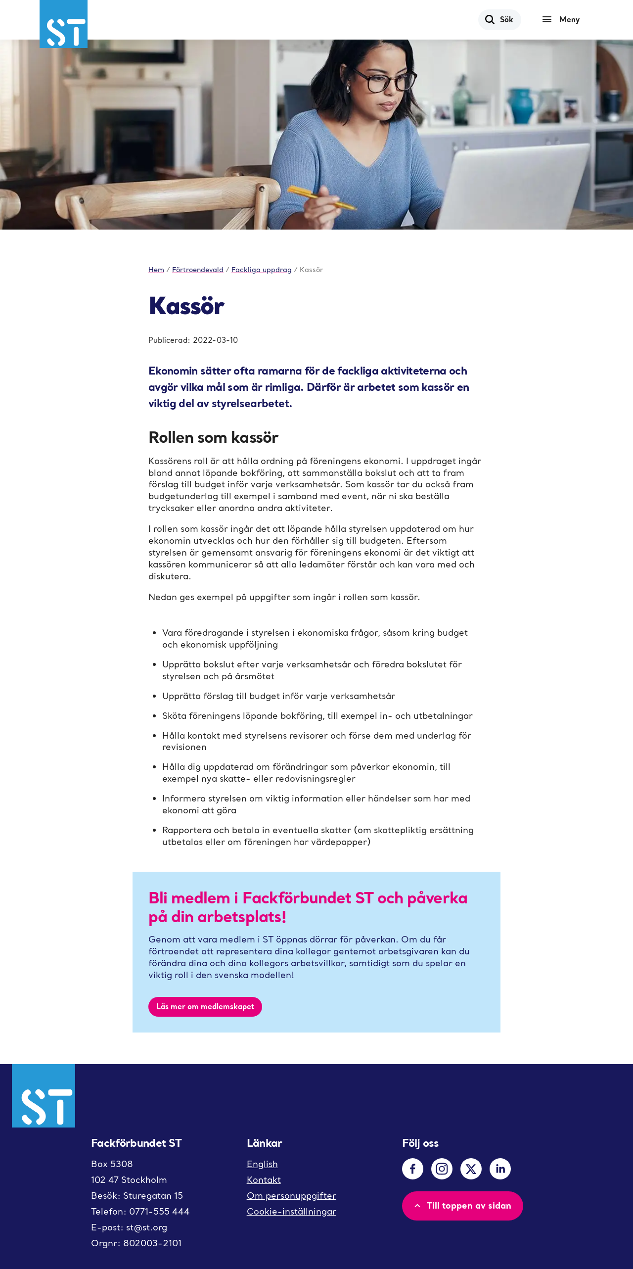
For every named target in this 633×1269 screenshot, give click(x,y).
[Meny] (563, 19)
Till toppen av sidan (461, 1205)
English (262, 1164)
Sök (498, 19)
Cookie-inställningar (291, 1211)
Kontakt (264, 1179)
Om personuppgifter (291, 1195)
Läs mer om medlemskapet (205, 1006)
